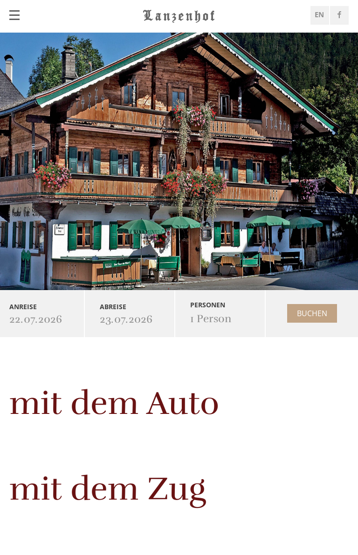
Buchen (312, 313)
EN (319, 14)
